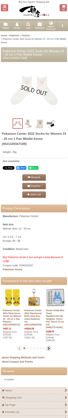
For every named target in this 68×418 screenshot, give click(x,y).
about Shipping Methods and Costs (23, 357)
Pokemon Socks (12, 269)
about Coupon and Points (17, 361)
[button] (4, 7)
